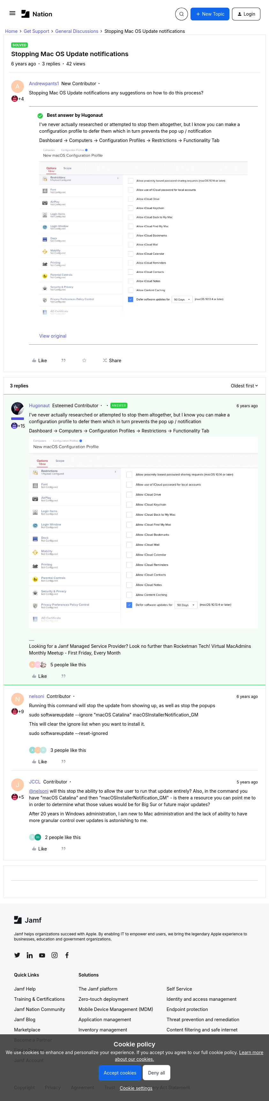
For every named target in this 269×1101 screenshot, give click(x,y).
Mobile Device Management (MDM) (115, 1009)
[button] (12, 15)
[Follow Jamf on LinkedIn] (29, 955)
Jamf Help (25, 989)
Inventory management (102, 1029)
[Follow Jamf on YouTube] (42, 955)
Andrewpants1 (44, 83)
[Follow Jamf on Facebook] (67, 955)
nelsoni (36, 696)
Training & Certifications (39, 999)
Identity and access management (201, 999)
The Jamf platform (97, 989)
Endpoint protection (187, 1009)
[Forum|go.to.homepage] (36, 14)
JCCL (35, 781)
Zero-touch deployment (103, 999)
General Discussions (76, 31)
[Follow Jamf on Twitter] (17, 955)
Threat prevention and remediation (203, 1019)
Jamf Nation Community (39, 1009)
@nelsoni (39, 791)
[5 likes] (57, 664)
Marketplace (27, 1029)
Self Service (179, 989)
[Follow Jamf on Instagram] (54, 955)
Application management (104, 1019)
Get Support (36, 31)
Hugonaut (39, 405)
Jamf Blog (24, 1019)
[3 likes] (57, 750)
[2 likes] (55, 837)
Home (11, 31)
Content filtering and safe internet (202, 1029)
